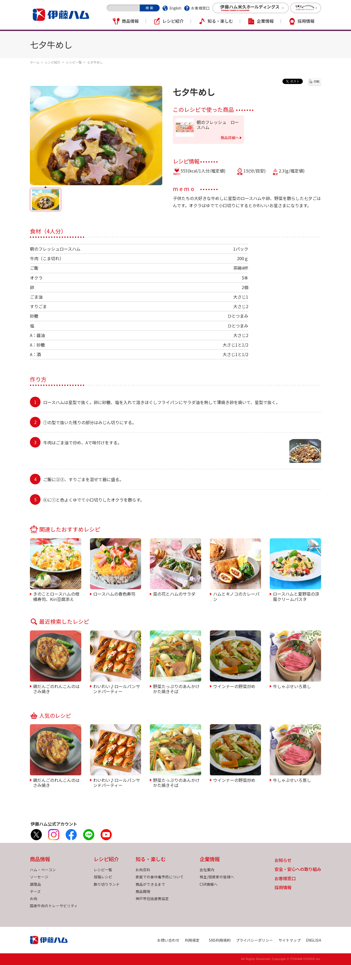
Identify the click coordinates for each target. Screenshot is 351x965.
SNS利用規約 (220, 940)
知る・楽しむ (220, 21)
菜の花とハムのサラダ (174, 593)
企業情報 (265, 21)
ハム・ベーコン (43, 869)
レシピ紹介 (173, 21)
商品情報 (130, 21)
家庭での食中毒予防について (160, 877)
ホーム (34, 62)
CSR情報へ (209, 884)
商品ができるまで (150, 884)
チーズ (35, 891)
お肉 (33, 898)
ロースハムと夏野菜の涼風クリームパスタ (296, 596)
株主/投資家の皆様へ (217, 877)
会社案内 (207, 869)
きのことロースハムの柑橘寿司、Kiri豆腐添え (56, 596)
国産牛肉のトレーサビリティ (54, 906)
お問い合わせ (168, 940)
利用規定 (192, 940)
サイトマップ (289, 940)
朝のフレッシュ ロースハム (218, 125)
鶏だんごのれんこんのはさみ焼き (56, 688)
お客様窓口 (200, 8)
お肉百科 (143, 869)
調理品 (35, 884)
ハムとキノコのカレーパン (236, 596)
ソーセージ (39, 877)
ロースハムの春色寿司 (114, 593)
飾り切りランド (107, 884)
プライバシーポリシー (254, 940)
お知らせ (282, 860)
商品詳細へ (229, 137)
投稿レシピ (103, 877)
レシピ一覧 (74, 62)
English (175, 8)
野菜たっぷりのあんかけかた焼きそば (176, 688)
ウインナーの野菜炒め (234, 686)
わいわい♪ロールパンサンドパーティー (116, 688)
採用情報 (306, 21)
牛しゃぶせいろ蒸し (292, 686)
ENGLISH (313, 940)
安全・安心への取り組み (297, 869)
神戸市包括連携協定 (152, 898)
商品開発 (143, 891)
